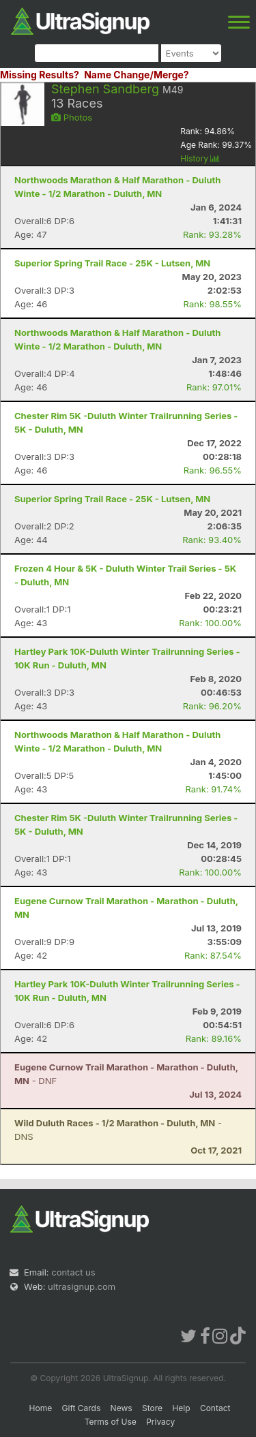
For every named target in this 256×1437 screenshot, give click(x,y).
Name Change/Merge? (136, 74)
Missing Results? (39, 74)
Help (181, 1408)
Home (41, 1408)
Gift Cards (81, 1408)
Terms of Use (111, 1422)
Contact (215, 1408)
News (121, 1408)
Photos (71, 117)
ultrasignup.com (81, 1286)
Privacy (160, 1422)
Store (152, 1408)
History (200, 158)
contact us (73, 1272)
